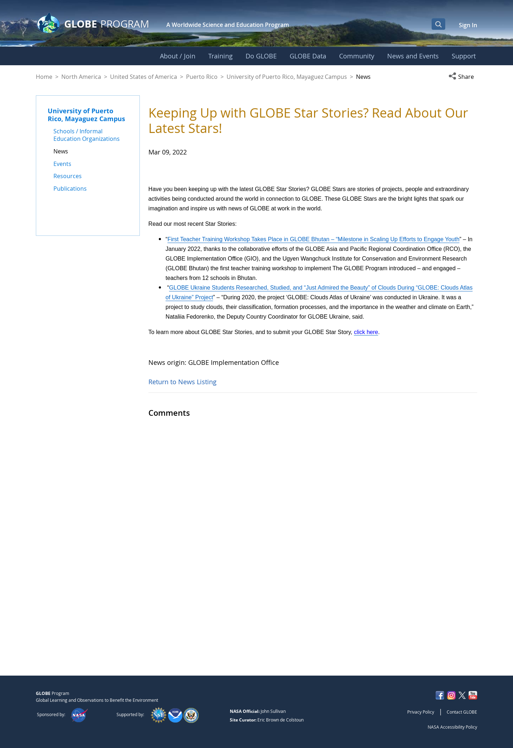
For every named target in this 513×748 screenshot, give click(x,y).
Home (44, 77)
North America (81, 77)
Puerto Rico (202, 77)
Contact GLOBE (462, 712)
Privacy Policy (420, 712)
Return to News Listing (182, 628)
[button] (462, 76)
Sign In (468, 25)
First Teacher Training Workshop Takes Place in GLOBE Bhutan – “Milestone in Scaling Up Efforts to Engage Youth (313, 486)
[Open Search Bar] (438, 24)
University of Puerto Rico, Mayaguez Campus (287, 77)
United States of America (143, 77)
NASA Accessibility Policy (452, 727)
